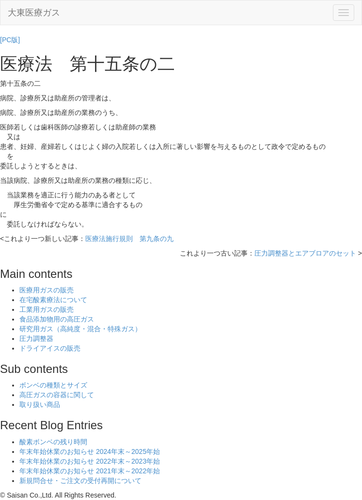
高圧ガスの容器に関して (56, 395)
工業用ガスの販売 (46, 309)
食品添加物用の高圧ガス (56, 319)
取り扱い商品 (39, 404)
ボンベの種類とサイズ (53, 385)
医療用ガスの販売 (46, 290)
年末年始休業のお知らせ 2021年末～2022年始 (89, 471)
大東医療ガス (34, 12)
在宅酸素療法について (53, 300)
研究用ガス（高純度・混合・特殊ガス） (80, 329)
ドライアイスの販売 (49, 348)
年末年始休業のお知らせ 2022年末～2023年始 (89, 461)
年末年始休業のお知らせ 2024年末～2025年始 (89, 451)
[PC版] (10, 40)
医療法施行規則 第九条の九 (129, 238)
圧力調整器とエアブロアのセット (305, 253)
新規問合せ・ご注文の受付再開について (80, 480)
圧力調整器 (36, 338)
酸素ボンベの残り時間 (53, 442)
